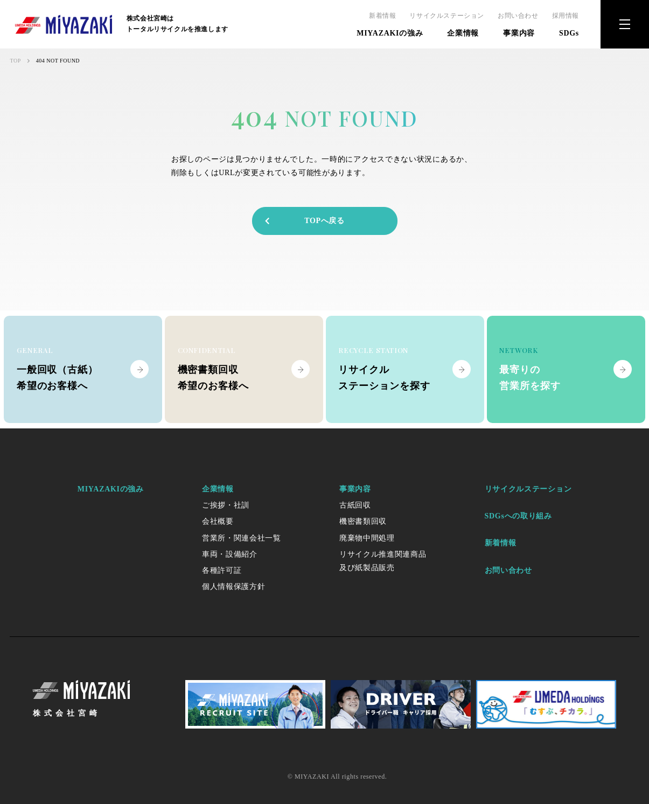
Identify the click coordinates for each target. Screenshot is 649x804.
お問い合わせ (518, 15)
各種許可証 (222, 570)
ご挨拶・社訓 (225, 505)
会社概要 (218, 521)
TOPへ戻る (304, 221)
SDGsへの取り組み (518, 516)
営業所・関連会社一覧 (241, 538)
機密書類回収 (363, 521)
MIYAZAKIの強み (390, 33)
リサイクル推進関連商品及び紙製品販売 (383, 561)
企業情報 (463, 33)
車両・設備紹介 (229, 554)
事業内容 (519, 33)
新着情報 (382, 15)
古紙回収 (355, 505)
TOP (15, 61)
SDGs (569, 33)
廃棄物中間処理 (367, 538)
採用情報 (565, 15)
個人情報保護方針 (234, 587)
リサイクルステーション (446, 15)
